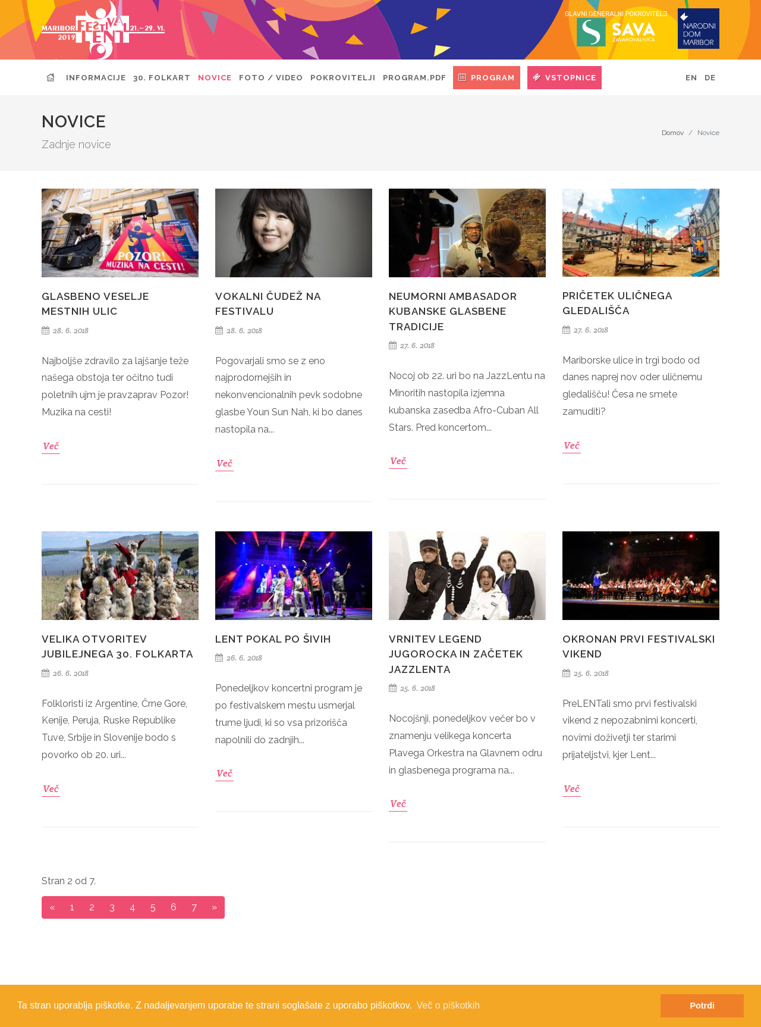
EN (691, 77)
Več (51, 446)
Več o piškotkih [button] (448, 1005)
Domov (673, 133)
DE (710, 77)
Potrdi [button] (702, 1005)
